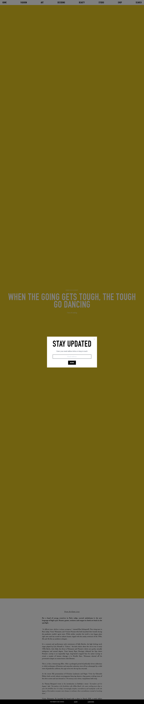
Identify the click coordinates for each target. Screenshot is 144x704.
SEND (72, 363)
